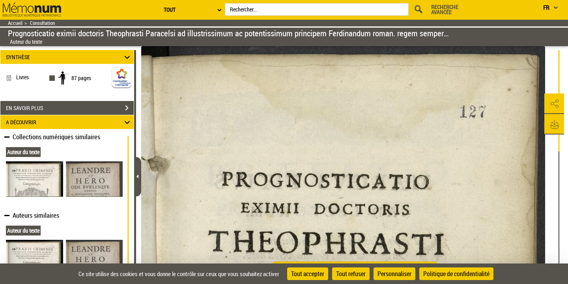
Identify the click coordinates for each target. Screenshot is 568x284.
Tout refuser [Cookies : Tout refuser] (351, 273)
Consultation (42, 23)
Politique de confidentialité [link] (456, 273)
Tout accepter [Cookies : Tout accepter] (307, 273)
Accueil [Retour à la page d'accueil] (15, 23)
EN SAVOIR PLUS (70, 108)
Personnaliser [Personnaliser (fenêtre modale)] (394, 273)
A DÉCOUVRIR (69, 122)
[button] (554, 103)
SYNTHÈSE (69, 57)
